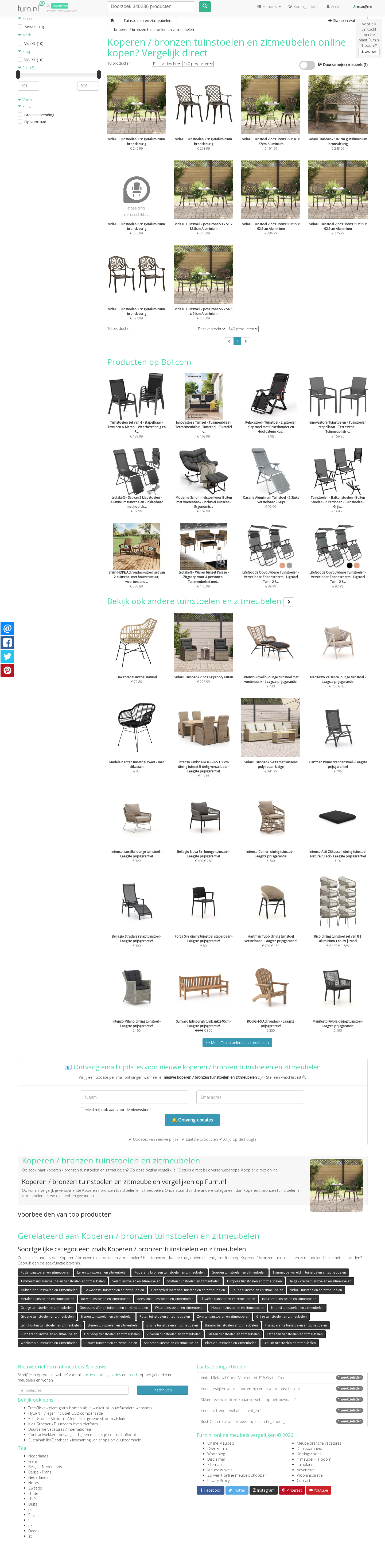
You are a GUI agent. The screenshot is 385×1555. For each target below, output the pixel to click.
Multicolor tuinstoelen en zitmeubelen (49, 1290)
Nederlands (38, 1456)
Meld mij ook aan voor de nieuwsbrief (116, 1109)
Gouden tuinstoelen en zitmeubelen (239, 1272)
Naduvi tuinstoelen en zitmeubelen (297, 1307)
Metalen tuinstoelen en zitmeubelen (47, 1299)
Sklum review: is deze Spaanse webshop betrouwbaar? (282, 1399)
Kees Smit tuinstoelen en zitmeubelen (165, 1299)
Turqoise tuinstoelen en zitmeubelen (254, 1281)
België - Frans (39, 1472)
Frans (33, 1461)
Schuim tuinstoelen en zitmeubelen (289, 1343)
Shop (25, 51)
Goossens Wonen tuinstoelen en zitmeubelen (114, 1307)
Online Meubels (220, 1443)
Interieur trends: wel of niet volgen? (282, 1410)
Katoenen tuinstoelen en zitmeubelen (295, 1334)
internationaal (80, 1429)
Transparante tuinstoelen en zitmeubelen (296, 1325)
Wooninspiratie (310, 1475)
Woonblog (216, 1453)
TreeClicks (36, 1407)
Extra (24, 106)
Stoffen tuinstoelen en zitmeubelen (193, 1281)
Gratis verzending (39, 114)
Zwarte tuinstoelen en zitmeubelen (223, 1316)
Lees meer (369, 51)
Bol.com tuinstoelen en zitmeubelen (289, 1299)
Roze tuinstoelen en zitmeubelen (105, 1299)
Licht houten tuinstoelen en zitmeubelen (51, 1325)
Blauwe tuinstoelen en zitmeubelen (110, 1343)
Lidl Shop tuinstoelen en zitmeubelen (112, 1334)
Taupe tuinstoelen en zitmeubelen (257, 1290)
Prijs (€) (26, 67)
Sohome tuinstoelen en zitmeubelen (171, 1343)
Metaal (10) (34, 26)
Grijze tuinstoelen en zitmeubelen (281, 1316)
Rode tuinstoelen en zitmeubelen (45, 1272)
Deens (33, 1530)
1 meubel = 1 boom (314, 1459)
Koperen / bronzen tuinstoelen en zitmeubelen (169, 1272)
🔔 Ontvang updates (192, 1120)
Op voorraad (35, 121)
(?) (366, 64)
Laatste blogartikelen (221, 1366)
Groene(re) (59, 5)
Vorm (25, 99)
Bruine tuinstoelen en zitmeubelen (172, 1325)
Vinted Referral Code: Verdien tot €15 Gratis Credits (282, 1377)
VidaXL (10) (34, 43)
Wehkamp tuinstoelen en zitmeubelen (49, 1343)
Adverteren (306, 1469)
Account (335, 6)
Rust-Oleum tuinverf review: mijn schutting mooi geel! (282, 1421)
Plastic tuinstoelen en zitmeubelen (230, 1343)
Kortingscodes (309, 1453)
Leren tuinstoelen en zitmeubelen (102, 1272)
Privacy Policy (218, 1480)
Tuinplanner (307, 1464)
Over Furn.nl (217, 1448)
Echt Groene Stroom (46, 1418)
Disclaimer (216, 1459)
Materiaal (28, 18)
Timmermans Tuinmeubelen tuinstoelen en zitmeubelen (63, 1281)
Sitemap (214, 1464)
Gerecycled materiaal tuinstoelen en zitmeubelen (188, 1290)
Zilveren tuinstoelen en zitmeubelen (174, 1334)
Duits (32, 1504)
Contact (303, 1480)
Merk (24, 34)
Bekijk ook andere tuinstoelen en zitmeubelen (200, 600)
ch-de (33, 1493)
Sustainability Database (48, 1439)
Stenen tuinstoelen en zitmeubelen (107, 1316)
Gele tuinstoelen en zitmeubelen (136, 1281)
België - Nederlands (45, 1466)
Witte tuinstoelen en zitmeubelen (179, 1307)
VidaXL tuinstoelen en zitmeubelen (316, 1290)
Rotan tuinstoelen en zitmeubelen (164, 1316)
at (30, 1536)
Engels (33, 1514)
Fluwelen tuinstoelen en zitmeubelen (227, 1299)
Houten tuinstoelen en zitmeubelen (237, 1307)
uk (30, 1525)
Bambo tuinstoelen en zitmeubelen (231, 1325)
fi (29, 1520)
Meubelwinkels (219, 1469)
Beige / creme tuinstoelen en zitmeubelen (320, 1281)
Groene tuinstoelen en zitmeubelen (47, 1316)
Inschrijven (162, 1389)
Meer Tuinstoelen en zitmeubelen (237, 1042)
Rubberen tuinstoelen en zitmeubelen (49, 1334)
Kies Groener (39, 1423)
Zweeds (35, 1488)
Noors (33, 1482)
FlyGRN (34, 1413)
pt (30, 1509)
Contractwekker (41, 1434)
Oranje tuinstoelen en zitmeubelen (47, 1307)
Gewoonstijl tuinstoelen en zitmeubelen (114, 1290)
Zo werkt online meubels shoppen (237, 1475)
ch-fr (32, 1498)
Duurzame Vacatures (46, 1429)
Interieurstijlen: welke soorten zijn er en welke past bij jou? (282, 1388)
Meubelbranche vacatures (319, 1443)
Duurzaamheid (309, 1448)
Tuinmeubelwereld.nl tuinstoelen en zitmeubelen (309, 1272)
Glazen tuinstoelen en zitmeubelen (234, 1334)
